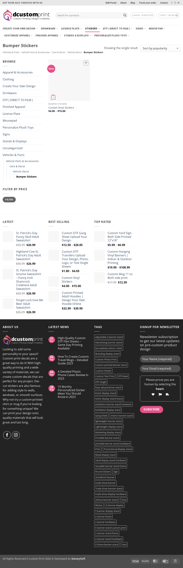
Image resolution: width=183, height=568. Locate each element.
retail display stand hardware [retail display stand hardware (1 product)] (110, 460)
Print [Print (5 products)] (97, 449)
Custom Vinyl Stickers (61, 107)
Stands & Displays (77, 35)
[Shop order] (160, 48)
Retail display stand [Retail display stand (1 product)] (105, 454)
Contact (164, 2)
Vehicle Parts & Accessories (35, 52)
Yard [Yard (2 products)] (124, 544)
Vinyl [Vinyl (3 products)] (124, 499)
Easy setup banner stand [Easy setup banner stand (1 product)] (108, 387)
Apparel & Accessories (18, 72)
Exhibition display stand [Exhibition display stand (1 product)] (108, 409)
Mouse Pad (157, 28)
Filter (9, 199)
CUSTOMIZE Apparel (18, 35)
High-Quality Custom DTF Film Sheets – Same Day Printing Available (72, 343)
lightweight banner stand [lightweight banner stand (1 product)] (108, 421)
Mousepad (10, 120)
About (123, 2)
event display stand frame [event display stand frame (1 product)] (109, 398)
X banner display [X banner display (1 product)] (114, 505)
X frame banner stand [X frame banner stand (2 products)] (106, 544)
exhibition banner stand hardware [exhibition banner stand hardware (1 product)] (113, 404)
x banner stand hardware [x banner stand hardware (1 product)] (108, 539)
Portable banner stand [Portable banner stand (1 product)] (107, 437)
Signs (141, 28)
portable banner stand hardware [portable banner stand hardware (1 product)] (112, 443)
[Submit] (125, 15)
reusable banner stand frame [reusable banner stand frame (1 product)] (110, 466)
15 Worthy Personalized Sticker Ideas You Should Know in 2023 (71, 392)
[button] (142, 15)
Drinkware (49, 28)
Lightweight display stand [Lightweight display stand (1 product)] (108, 426)
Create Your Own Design (20, 28)
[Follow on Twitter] (178, 3)
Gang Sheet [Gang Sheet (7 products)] (101, 415)
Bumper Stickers (26, 176)
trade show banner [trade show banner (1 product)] (105, 482)
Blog (132, 2)
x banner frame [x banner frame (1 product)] (103, 516)
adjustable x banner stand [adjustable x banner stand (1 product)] (109, 337)
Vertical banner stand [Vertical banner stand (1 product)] (106, 499)
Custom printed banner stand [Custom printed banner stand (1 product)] (111, 365)
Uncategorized (13, 148)
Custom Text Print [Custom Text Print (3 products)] (105, 376)
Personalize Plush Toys (111, 35)
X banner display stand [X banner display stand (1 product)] (107, 511)
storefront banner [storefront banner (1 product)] (104, 477)
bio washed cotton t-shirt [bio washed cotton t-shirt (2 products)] (108, 348)
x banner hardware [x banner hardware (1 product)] (105, 522)
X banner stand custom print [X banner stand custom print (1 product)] (110, 527)
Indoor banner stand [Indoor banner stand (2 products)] (122, 415)
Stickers (92, 28)
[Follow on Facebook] (172, 3)
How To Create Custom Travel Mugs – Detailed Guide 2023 (73, 360)
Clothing (8, 79)
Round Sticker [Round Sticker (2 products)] (102, 471)
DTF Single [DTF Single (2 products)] (100, 381)
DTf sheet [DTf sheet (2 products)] (123, 376)
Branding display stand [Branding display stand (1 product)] (107, 353)
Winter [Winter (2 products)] (98, 505)
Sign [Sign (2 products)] (115, 471)
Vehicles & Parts (11, 52)
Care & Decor (58, 52)
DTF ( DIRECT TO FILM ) (117, 28)
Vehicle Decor (74, 52)
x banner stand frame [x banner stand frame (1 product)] (106, 533)
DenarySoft (78, 558)
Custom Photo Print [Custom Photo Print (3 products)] (106, 359)
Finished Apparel (48, 35)
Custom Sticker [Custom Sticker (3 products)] (103, 370)
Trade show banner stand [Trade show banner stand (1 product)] (108, 488)
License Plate (71, 28)
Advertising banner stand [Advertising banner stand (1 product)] (108, 342)
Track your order (147, 2)
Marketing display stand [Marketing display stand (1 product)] (108, 432)
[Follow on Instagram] (175, 3)
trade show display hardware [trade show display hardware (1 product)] (110, 494)
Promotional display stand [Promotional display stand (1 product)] (118, 449)
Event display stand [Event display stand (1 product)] (105, 393)
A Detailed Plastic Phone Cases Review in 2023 (73, 375)
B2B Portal (111, 2)
